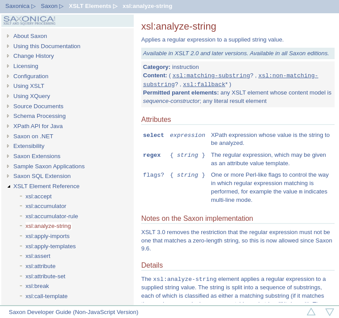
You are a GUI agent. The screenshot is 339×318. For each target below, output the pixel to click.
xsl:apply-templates (51, 246)
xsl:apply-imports (48, 236)
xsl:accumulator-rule (52, 216)
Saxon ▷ (52, 6)
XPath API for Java (38, 126)
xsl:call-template (47, 296)
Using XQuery (31, 96)
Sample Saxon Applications (49, 166)
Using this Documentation (46, 46)
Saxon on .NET (33, 136)
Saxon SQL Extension (42, 176)
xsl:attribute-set (45, 276)
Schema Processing (39, 116)
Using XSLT (28, 86)
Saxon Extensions (36, 156)
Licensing (25, 66)
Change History (33, 56)
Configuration (30, 76)
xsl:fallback (204, 84)
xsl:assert (38, 256)
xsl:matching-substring (211, 76)
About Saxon (30, 36)
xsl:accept (39, 196)
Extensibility (28, 146)
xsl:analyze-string (148, 6)
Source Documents (38, 106)
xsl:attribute (41, 266)
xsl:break (37, 286)
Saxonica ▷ (20, 6)
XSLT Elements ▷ (93, 6)
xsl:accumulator (46, 206)
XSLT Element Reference (46, 186)
